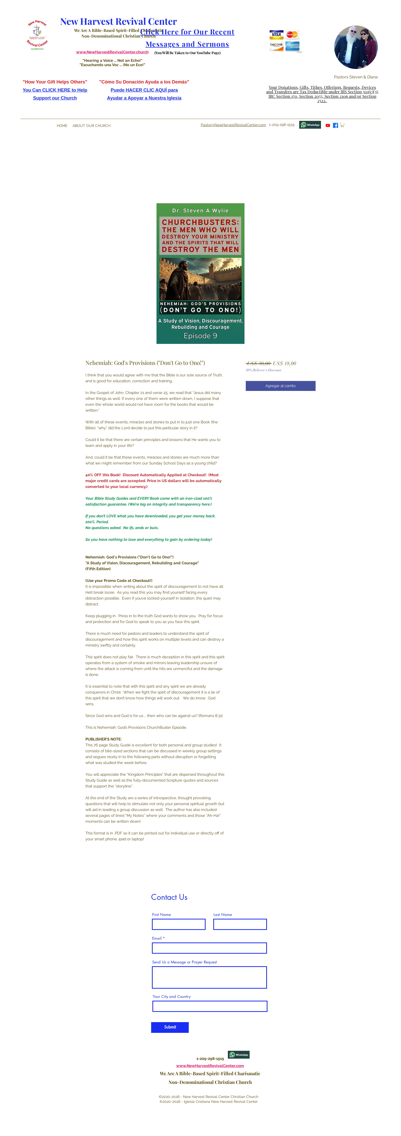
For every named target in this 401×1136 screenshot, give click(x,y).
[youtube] (327, 125)
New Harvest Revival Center (118, 21)
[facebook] (335, 125)
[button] (280, 55)
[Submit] (170, 1027)
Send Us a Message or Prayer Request (184, 962)
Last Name (223, 914)
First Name (161, 914)
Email (156, 938)
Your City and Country (172, 996)
